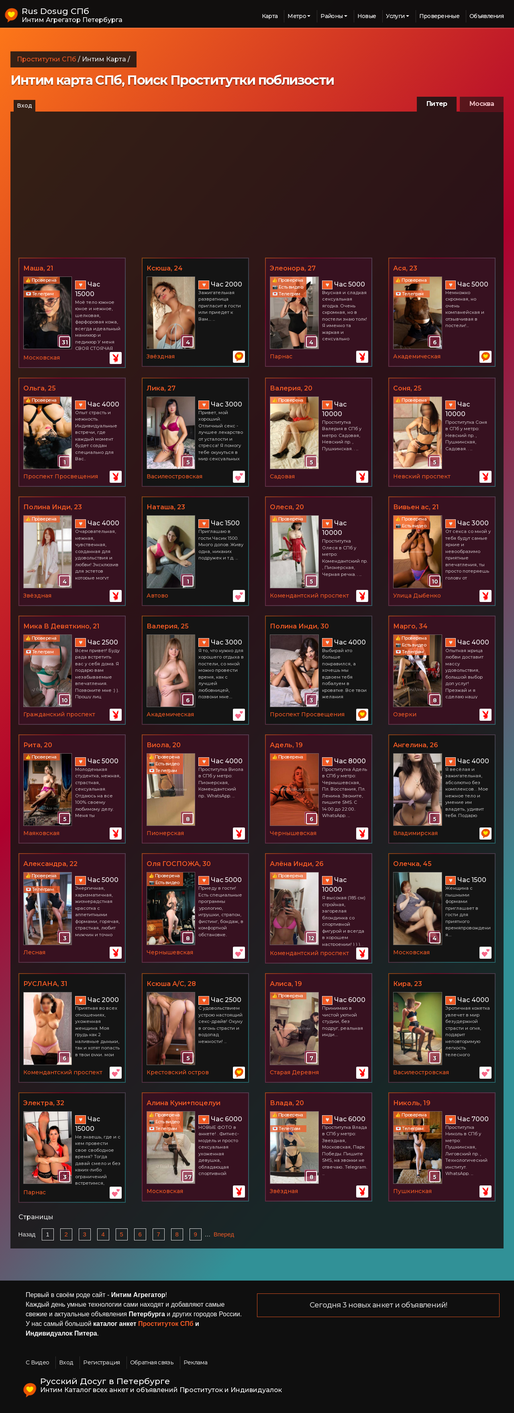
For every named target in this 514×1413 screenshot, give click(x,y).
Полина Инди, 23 (52, 507)
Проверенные (439, 16)
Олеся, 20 (287, 507)
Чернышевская (293, 833)
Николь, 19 (411, 1103)
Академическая (417, 356)
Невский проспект (422, 476)
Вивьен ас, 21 (416, 507)
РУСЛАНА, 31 (45, 984)
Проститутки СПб (46, 59)
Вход (24, 105)
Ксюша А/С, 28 (171, 984)
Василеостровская (174, 476)
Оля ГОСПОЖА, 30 (179, 864)
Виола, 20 (164, 745)
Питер (436, 104)
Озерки (404, 714)
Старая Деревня (294, 1072)
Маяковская (41, 833)
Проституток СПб (166, 1323)
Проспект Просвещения (60, 476)
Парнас (281, 356)
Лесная (34, 952)
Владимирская (415, 833)
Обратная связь (151, 1362)
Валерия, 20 (291, 388)
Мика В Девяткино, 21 (61, 626)
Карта (270, 16)
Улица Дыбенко (417, 595)
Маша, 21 (38, 268)
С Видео (37, 1362)
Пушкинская (412, 1191)
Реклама (195, 1362)
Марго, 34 (410, 626)
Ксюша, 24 (165, 268)
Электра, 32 (43, 1103)
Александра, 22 (50, 864)
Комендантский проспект (309, 595)
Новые (366, 16)
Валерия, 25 (168, 626)
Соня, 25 (407, 388)
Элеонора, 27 (293, 268)
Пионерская (165, 833)
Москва (481, 104)
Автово (157, 595)
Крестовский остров (178, 1072)
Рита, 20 (37, 745)
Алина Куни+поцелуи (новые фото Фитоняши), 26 (195, 1103)
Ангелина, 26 (415, 745)
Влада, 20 (287, 1103)
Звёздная (161, 356)
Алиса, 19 (286, 984)
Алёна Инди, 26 (297, 864)
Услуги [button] (395, 16)
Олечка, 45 (412, 864)
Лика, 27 (161, 388)
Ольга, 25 (39, 388)
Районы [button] (331, 16)
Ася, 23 (405, 268)
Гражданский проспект (59, 714)
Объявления (486, 16)
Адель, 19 (286, 745)
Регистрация (101, 1362)
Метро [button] (297, 16)
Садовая (282, 476)
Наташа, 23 (166, 507)
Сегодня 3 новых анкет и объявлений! (378, 1305)
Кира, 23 (407, 984)
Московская (41, 357)
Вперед (224, 1234)
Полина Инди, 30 (299, 626)
